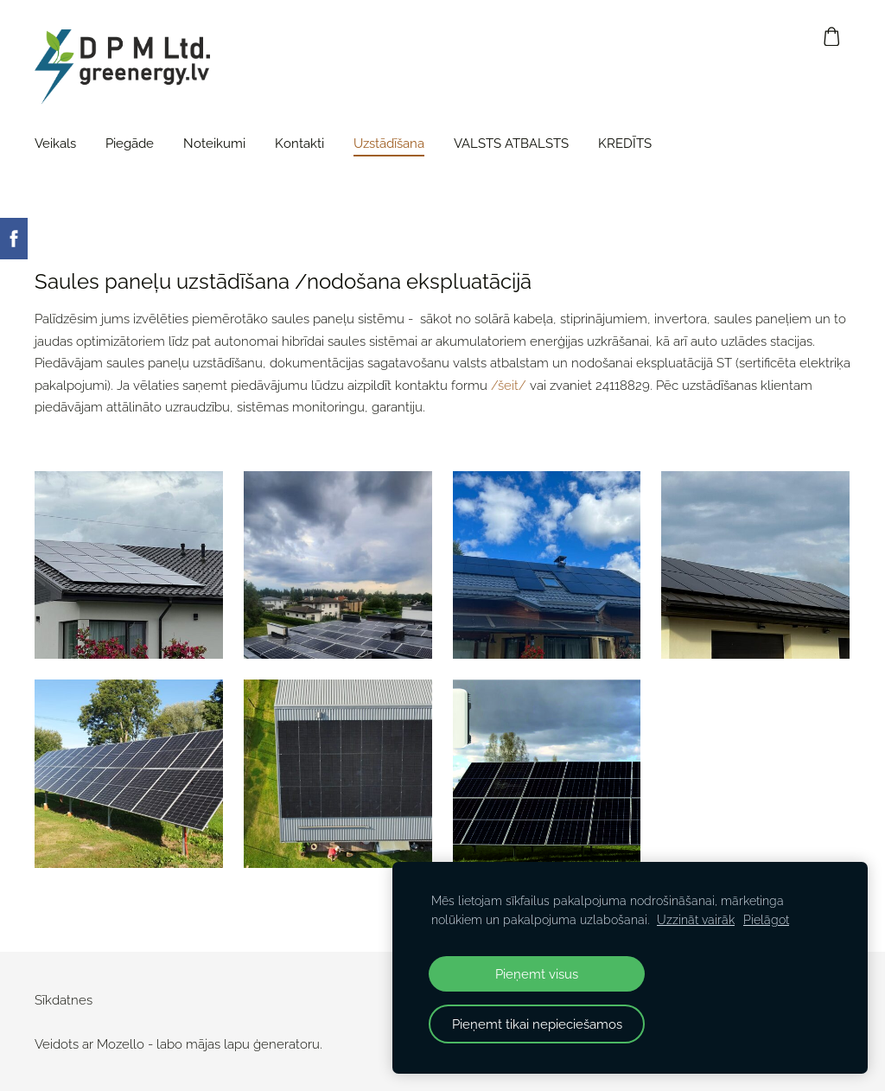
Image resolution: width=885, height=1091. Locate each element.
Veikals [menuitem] (55, 143)
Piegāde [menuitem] (129, 143)
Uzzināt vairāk (696, 920)
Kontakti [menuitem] (299, 143)
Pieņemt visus (536, 974)
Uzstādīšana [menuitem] (388, 143)
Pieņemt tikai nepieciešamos (537, 1024)
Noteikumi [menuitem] (214, 143)
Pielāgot (766, 920)
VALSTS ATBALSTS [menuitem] (511, 143)
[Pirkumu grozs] (832, 36)
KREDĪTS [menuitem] (625, 143)
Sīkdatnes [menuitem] (63, 1000)
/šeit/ (508, 385)
